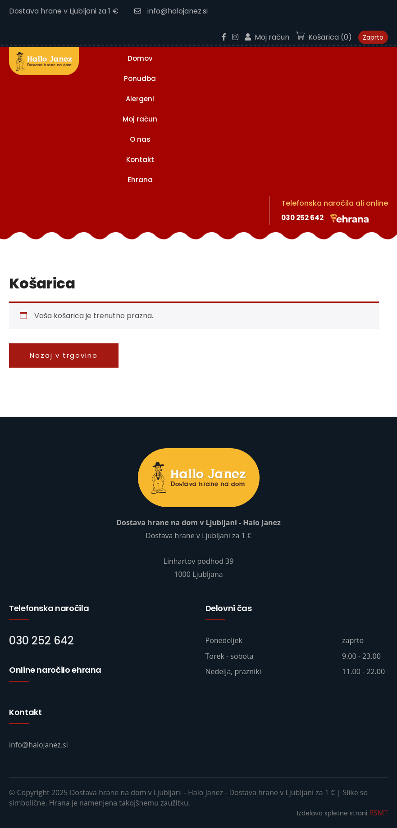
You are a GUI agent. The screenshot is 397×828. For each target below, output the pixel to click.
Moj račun (140, 119)
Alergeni (140, 99)
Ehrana (140, 179)
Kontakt (140, 159)
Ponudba (140, 78)
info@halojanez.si (171, 11)
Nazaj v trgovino (64, 355)
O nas (140, 139)
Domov (140, 58)
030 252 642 (302, 217)
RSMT (378, 813)
